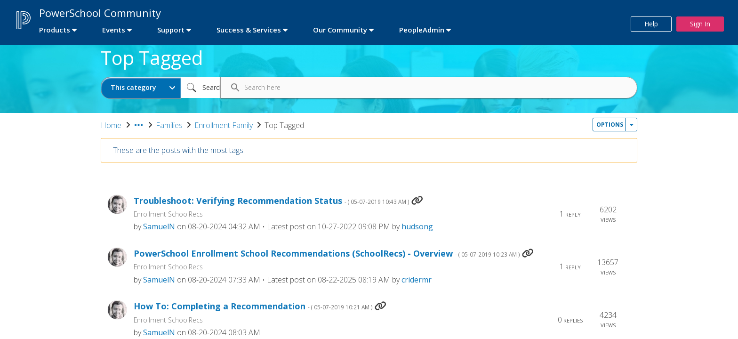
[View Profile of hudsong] (417, 226)
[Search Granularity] (141, 87)
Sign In (700, 23)
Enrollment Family (223, 125)
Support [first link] (170, 29)
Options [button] (609, 125)
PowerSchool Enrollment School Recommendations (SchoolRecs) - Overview (327, 253)
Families (169, 125)
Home (111, 125)
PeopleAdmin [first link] (421, 29)
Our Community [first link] (340, 29)
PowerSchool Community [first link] (100, 13)
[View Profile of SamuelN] (159, 226)
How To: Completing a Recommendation (253, 306)
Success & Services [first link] (249, 29)
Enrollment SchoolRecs (168, 214)
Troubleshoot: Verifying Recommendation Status (271, 200)
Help (651, 23)
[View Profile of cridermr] (416, 279)
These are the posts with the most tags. (179, 150)
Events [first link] (113, 29)
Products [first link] (54, 29)
